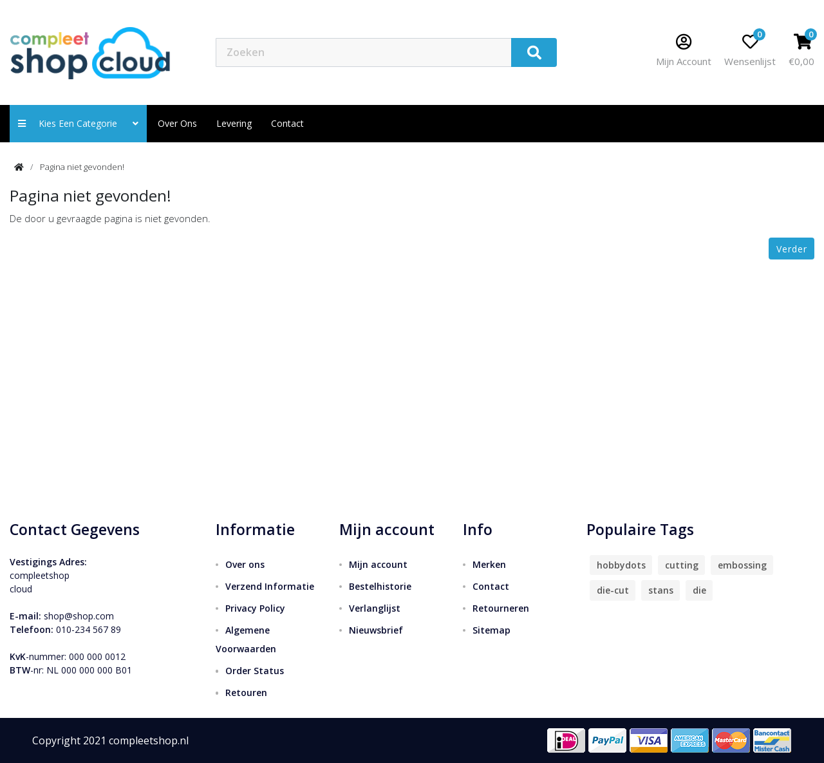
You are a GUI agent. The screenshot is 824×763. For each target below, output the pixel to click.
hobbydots (621, 565)
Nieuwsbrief (376, 630)
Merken (489, 564)
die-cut (613, 590)
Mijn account (378, 564)
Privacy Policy (255, 608)
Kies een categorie (78, 123)
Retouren (246, 692)
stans (660, 590)
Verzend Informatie (269, 586)
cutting (681, 565)
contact (287, 123)
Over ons (177, 123)
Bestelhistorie (380, 586)
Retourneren (501, 608)
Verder (791, 249)
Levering (234, 123)
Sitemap (491, 630)
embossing (742, 565)
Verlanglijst (374, 608)
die (699, 590)
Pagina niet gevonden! (82, 167)
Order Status (254, 670)
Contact (491, 586)
